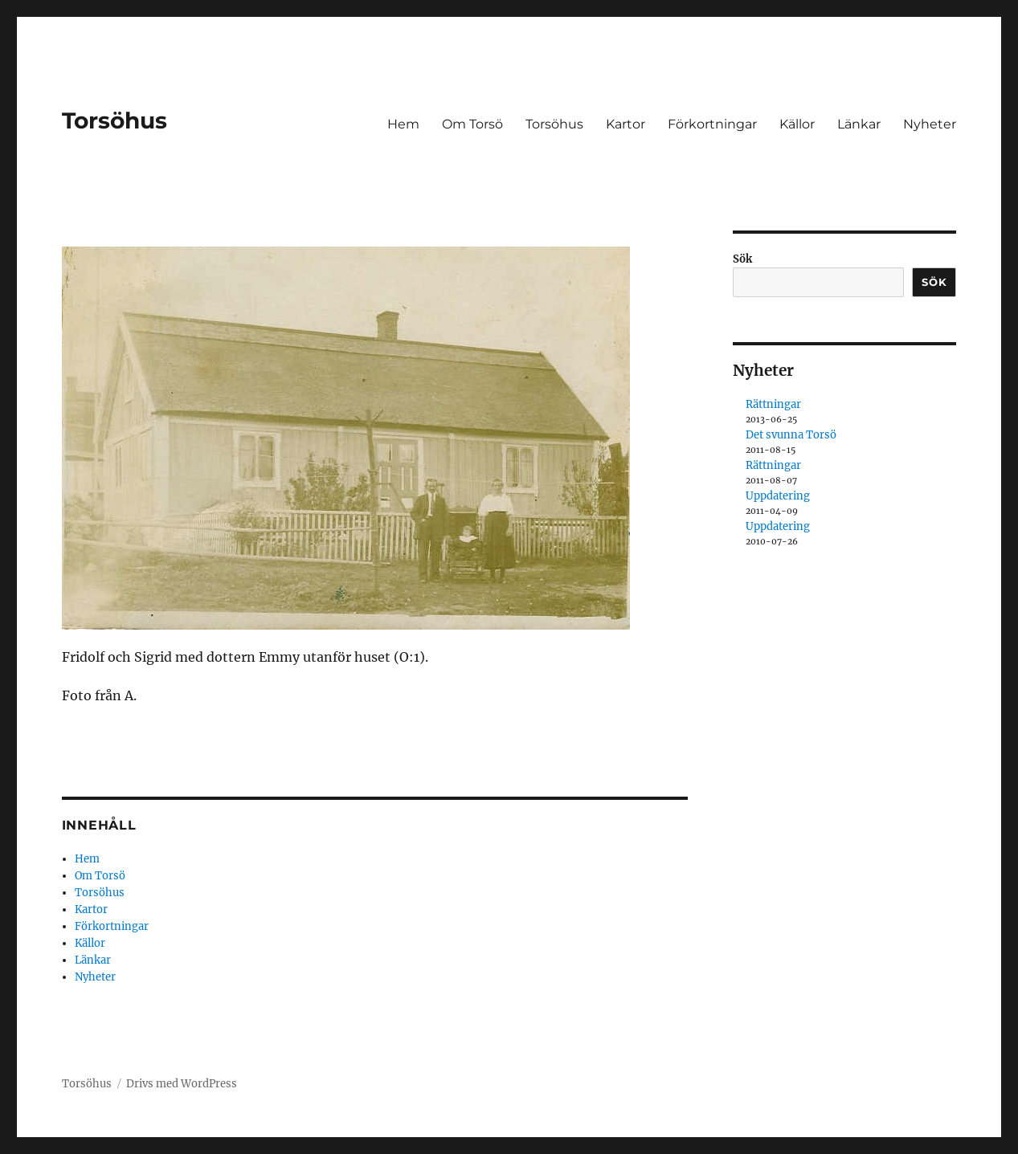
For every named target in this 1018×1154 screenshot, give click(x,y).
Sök (742, 259)
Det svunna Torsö (791, 435)
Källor (797, 124)
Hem (403, 124)
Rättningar (773, 404)
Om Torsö (472, 124)
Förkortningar (712, 124)
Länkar (859, 124)
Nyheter (929, 124)
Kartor (625, 124)
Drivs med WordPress (181, 1084)
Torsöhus (114, 120)
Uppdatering (778, 496)
